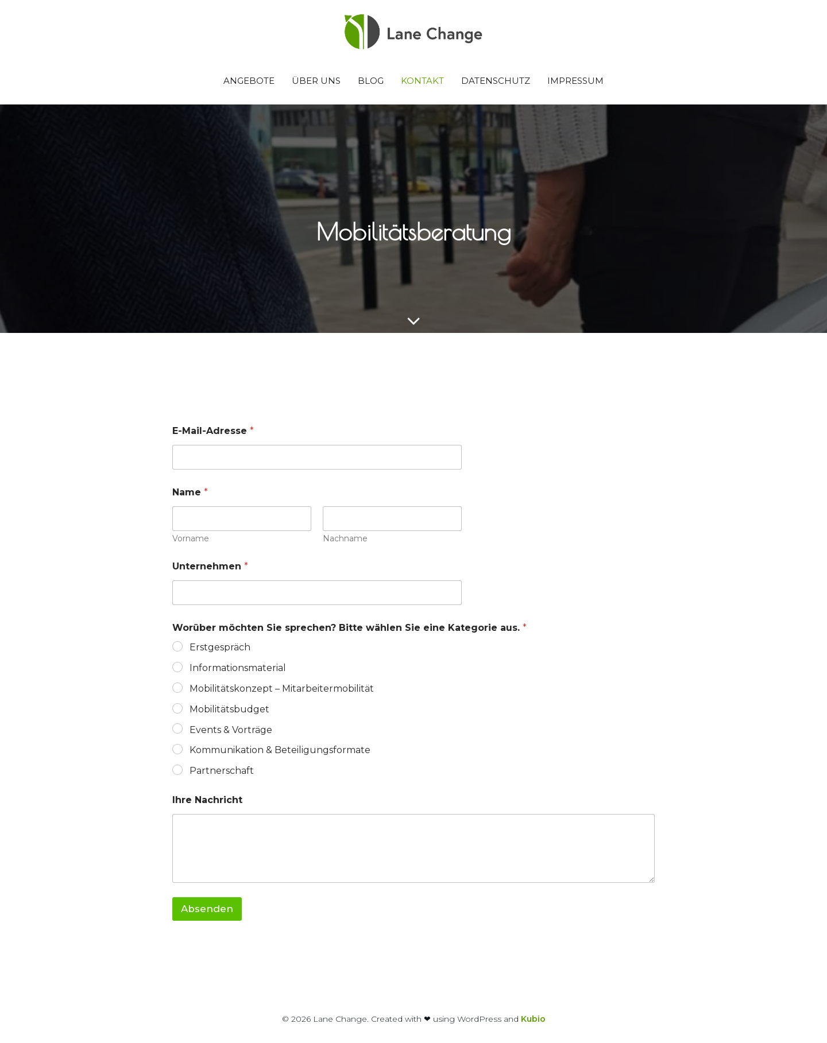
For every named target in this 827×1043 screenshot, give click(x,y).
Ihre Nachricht (207, 799)
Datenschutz (495, 80)
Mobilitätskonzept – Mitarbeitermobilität (282, 688)
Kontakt (422, 80)
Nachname (345, 539)
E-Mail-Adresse (213, 430)
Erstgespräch (220, 647)
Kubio (533, 1019)
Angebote (249, 80)
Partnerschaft (222, 770)
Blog (371, 80)
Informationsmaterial (238, 667)
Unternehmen (210, 566)
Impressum (575, 80)
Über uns (316, 80)
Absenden (207, 908)
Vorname (190, 539)
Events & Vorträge (231, 729)
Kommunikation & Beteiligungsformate (280, 750)
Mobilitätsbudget (229, 709)
